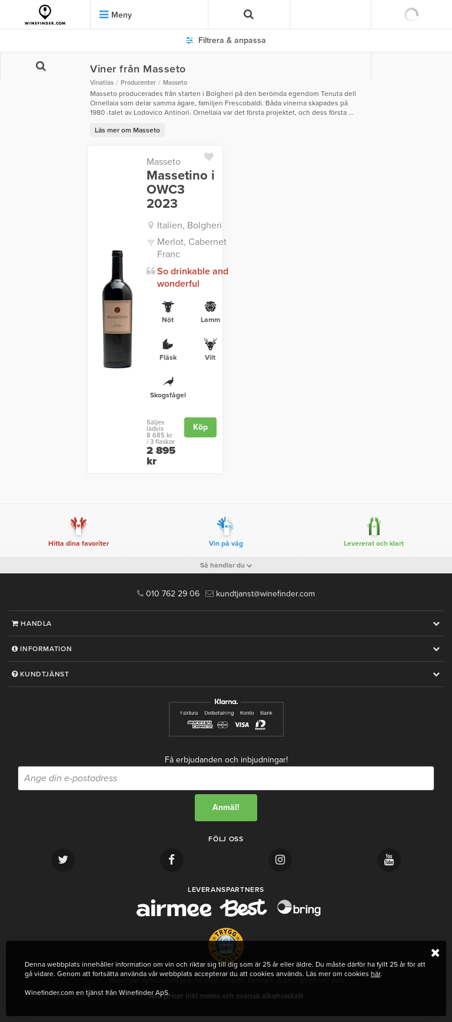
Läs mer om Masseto (127, 130)
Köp (200, 427)
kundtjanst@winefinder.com (260, 594)
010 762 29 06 (168, 594)
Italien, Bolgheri (189, 225)
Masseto (164, 162)
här (375, 974)
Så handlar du (226, 565)
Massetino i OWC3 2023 (181, 189)
